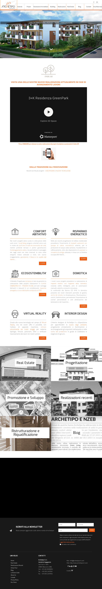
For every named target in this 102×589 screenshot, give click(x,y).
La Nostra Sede (15, 573)
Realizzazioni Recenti (17, 565)
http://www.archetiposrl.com (79, 563)
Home (12, 560)
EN (97, 2)
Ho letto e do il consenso (69, 544)
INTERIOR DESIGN (76, 313)
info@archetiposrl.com (77, 561)
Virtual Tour (14, 568)
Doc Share (14, 582)
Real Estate (14, 563)
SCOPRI (42, 263)
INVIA (92, 530)
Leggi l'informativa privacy (67, 542)
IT (93, 2)
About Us (13, 575)
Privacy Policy (14, 580)
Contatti (13, 577)
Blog (12, 570)
